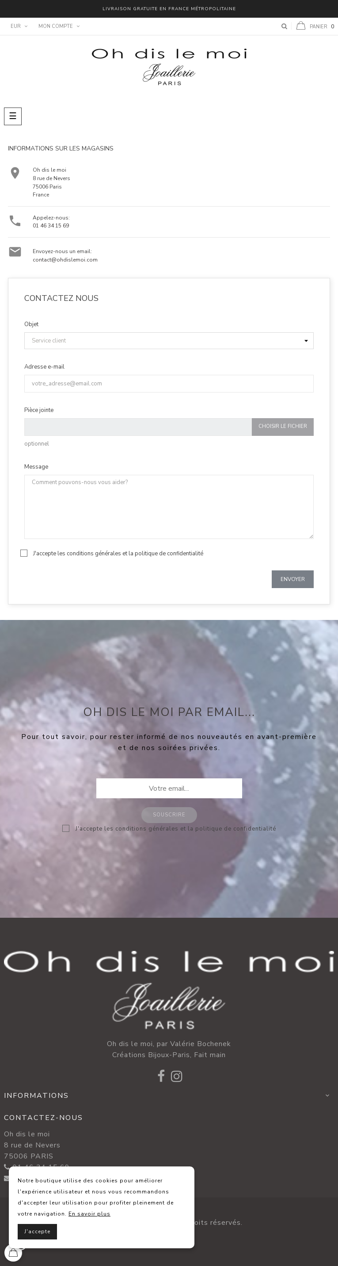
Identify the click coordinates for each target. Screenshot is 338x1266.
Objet (31, 324)
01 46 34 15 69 (51, 225)
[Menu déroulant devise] (18, 26)
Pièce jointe (38, 410)
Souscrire (169, 815)
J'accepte (37, 1231)
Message (36, 467)
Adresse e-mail (44, 367)
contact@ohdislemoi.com (65, 259)
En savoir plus (89, 1213)
